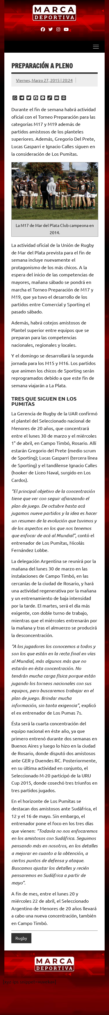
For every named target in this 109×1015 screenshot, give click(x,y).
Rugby (21, 938)
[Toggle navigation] (96, 46)
